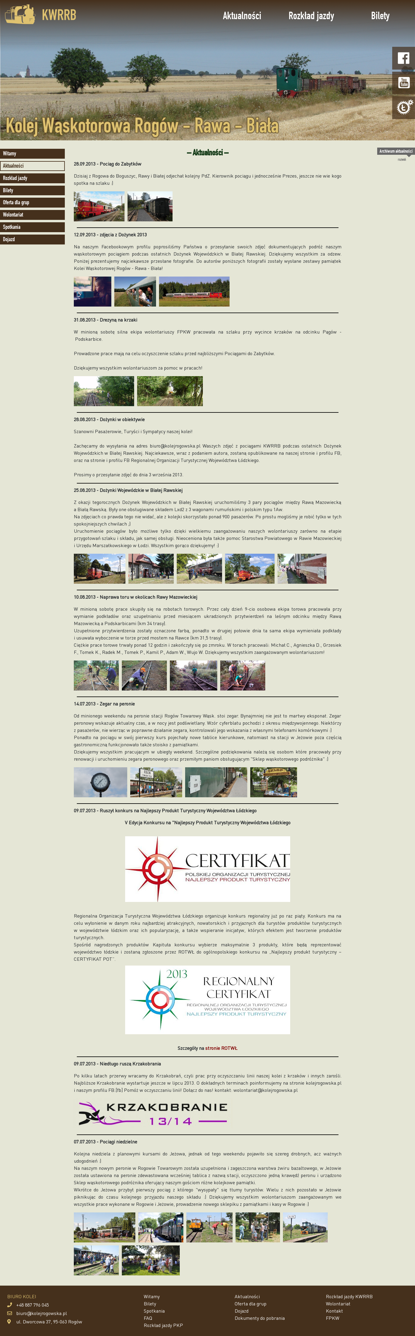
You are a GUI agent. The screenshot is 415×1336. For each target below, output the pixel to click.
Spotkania (11, 226)
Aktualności (242, 16)
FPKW (332, 1318)
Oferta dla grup (16, 202)
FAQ (148, 1318)
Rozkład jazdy (311, 16)
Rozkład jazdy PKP (163, 1325)
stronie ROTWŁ (221, 1048)
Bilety (380, 16)
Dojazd (9, 239)
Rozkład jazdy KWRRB (349, 1296)
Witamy (9, 153)
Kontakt (334, 1311)
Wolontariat (13, 214)
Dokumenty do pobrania (260, 1318)
